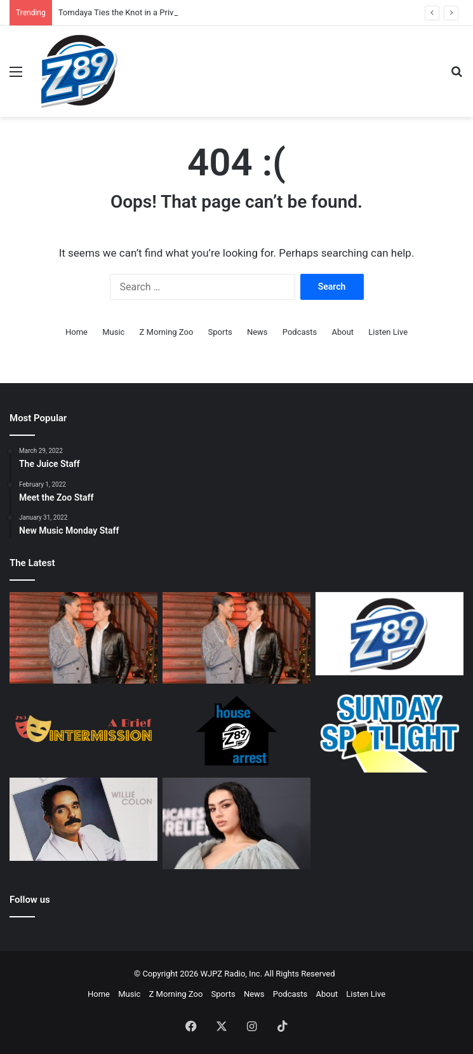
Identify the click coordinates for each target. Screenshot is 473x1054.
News (257, 332)
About (342, 332)
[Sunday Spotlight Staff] (389, 730)
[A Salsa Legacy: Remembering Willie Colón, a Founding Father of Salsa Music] (83, 819)
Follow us (30, 899)
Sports (220, 332)
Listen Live (388, 332)
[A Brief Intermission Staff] (83, 730)
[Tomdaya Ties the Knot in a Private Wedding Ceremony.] (83, 638)
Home (76, 332)
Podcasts (300, 332)
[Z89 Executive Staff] (389, 633)
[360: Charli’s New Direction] (236, 824)
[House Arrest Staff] (236, 730)
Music (113, 332)
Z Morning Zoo (167, 332)
